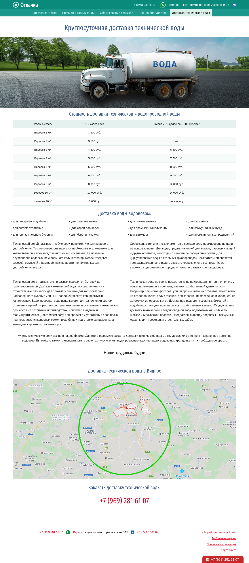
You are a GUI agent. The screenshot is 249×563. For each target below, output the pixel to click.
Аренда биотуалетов (153, 12)
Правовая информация (221, 544)
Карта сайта (228, 549)
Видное (174, 4)
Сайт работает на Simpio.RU (218, 532)
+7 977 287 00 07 (147, 532)
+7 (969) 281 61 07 (144, 4)
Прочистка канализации (78, 12)
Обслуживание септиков (116, 12)
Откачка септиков (44, 12)
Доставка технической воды (191, 12)
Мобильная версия (224, 538)
